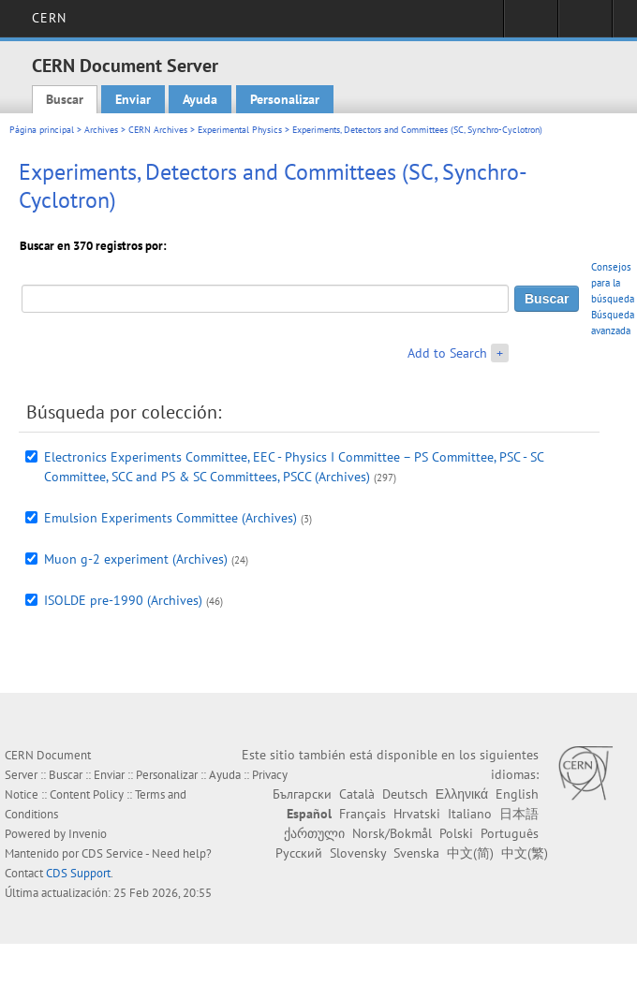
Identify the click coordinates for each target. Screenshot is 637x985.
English (517, 794)
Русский (298, 853)
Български (302, 794)
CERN (49, 17)
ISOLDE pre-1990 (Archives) (123, 600)
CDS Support (78, 873)
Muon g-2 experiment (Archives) (136, 559)
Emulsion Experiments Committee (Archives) (170, 517)
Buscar (64, 99)
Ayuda (200, 99)
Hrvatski (416, 813)
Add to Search (447, 353)
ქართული (314, 833)
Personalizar (284, 99)
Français (362, 813)
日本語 (519, 813)
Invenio (87, 834)
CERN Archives (157, 130)
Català (357, 794)
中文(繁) (524, 853)
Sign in (530, 24)
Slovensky (358, 853)
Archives (101, 130)
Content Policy (87, 794)
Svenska (416, 853)
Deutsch (405, 794)
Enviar (133, 99)
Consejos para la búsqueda (612, 282)
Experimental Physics (240, 130)
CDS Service (112, 853)
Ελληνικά (462, 794)
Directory (585, 24)
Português (510, 833)
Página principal (41, 130)
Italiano (470, 813)
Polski (456, 833)
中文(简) (470, 853)
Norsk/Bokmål (392, 833)
